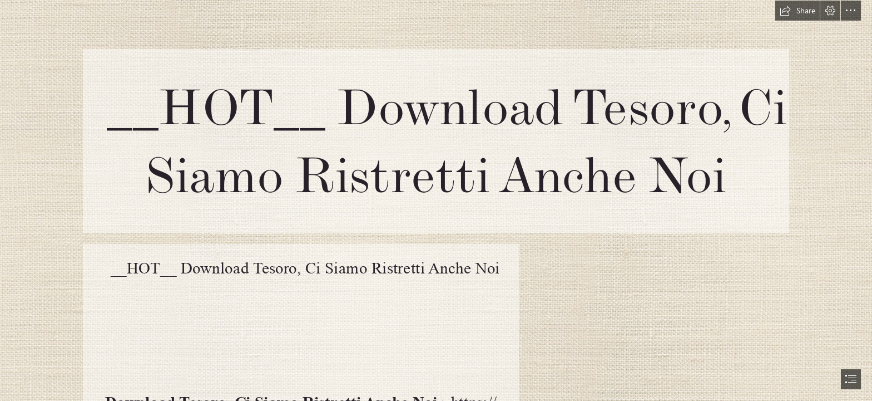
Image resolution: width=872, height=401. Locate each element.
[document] (436, 200)
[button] (797, 11)
